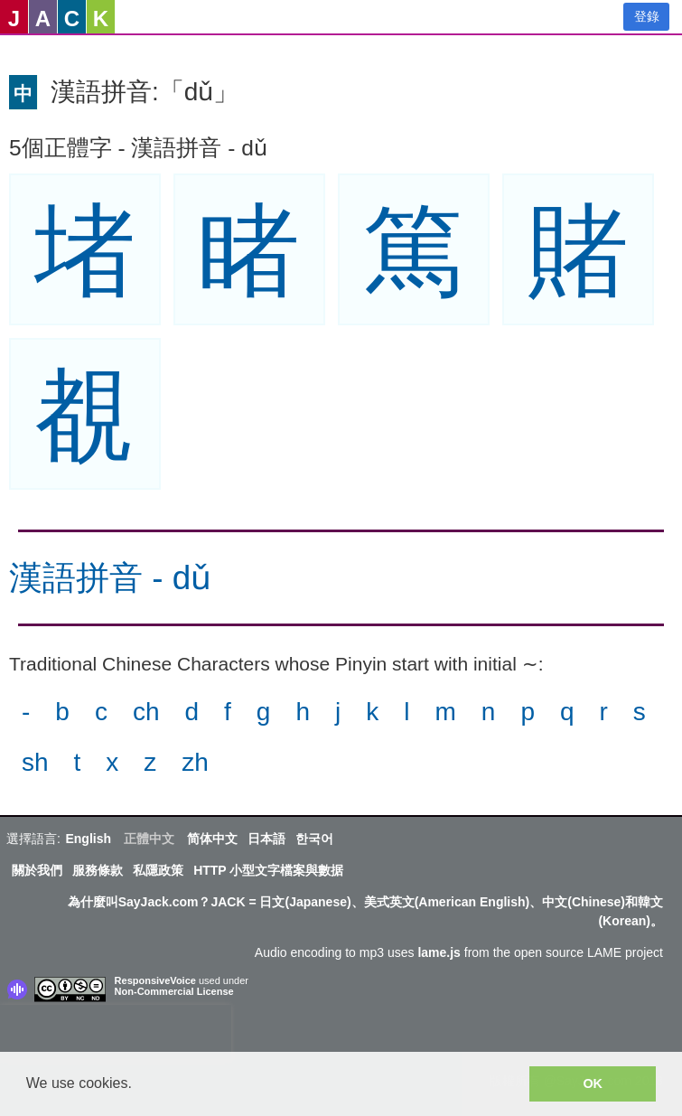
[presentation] (115, 1032)
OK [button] (593, 1083)
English (88, 838)
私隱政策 (158, 870)
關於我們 (37, 870)
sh (35, 762)
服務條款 (97, 870)
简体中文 (212, 838)
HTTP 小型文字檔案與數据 (268, 870)
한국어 (314, 838)
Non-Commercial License (174, 991)
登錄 (646, 16)
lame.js (438, 952)
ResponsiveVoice (155, 980)
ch (146, 712)
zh (195, 762)
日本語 (266, 838)
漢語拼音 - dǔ (110, 577)
